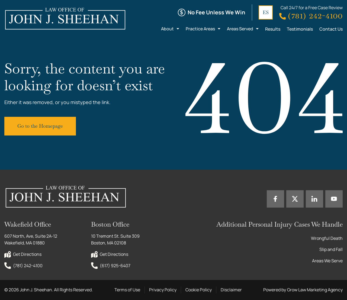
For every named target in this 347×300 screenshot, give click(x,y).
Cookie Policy (198, 290)
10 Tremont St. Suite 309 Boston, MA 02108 (115, 239)
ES (266, 12)
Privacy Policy (162, 290)
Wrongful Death (327, 238)
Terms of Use (127, 290)
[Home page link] (65, 18)
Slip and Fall (331, 249)
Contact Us (331, 29)
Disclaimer (231, 290)
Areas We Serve (327, 261)
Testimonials (300, 29)
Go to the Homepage (40, 126)
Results (272, 29)
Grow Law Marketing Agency (315, 290)
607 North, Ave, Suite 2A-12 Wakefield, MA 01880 (31, 239)
